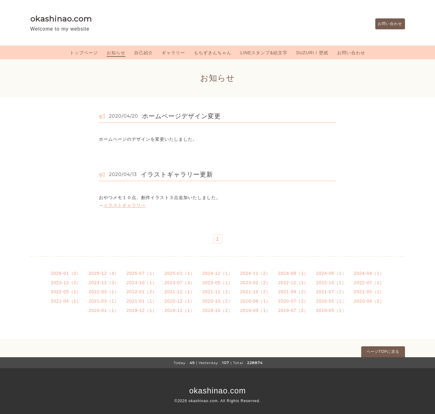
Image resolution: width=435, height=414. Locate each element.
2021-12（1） (179, 291)
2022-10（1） (331, 282)
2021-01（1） (142, 301)
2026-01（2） (66, 273)
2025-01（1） (179, 273)
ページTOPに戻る (383, 351)
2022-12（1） (293, 282)
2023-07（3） (179, 282)
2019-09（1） (255, 310)
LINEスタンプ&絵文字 (263, 52)
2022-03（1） (104, 291)
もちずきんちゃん (212, 52)
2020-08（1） (255, 301)
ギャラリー (173, 52)
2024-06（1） (331, 273)
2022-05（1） (66, 291)
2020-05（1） (331, 301)
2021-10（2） (255, 291)
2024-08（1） (293, 273)
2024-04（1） (369, 273)
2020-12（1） (179, 301)
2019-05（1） (331, 310)
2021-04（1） (66, 301)
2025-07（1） (142, 273)
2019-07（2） (293, 310)
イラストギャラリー (125, 205)
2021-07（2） (331, 291)
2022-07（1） (369, 282)
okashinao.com (61, 18)
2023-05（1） (217, 282)
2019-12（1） (142, 310)
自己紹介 (143, 52)
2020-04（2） (369, 301)
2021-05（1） (369, 291)
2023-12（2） (66, 282)
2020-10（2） (217, 301)
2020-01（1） (104, 310)
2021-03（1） (104, 301)
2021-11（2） (217, 291)
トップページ (84, 52)
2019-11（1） (179, 310)
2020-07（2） (293, 301)
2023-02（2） (255, 282)
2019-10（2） (217, 310)
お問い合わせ (387, 24)
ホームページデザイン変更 (181, 116)
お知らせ (116, 52)
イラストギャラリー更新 (177, 174)
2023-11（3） (104, 282)
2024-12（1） (217, 273)
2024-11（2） (255, 273)
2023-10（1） (142, 282)
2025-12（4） (104, 273)
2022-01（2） (142, 291)
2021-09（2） (293, 291)
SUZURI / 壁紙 (312, 52)
